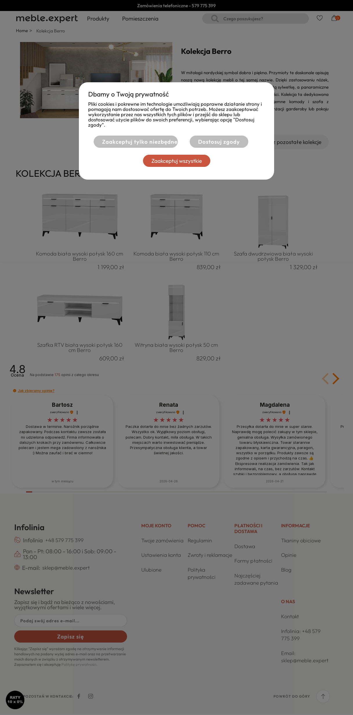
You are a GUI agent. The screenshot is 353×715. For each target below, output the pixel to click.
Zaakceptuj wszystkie (176, 160)
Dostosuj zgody (219, 141)
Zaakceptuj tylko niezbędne (136, 141)
